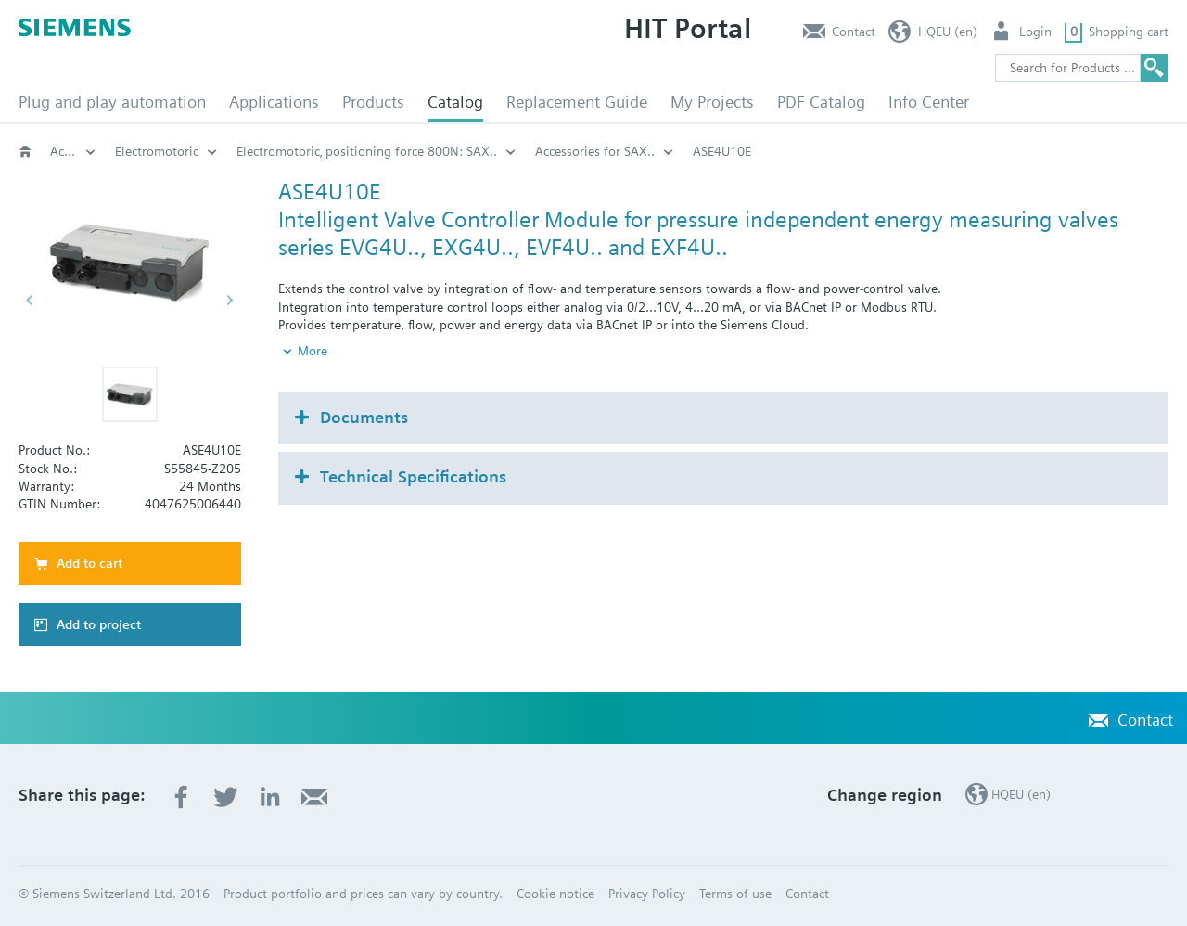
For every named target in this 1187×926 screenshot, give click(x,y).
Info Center (928, 101)
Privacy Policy (646, 893)
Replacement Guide (576, 101)
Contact (853, 31)
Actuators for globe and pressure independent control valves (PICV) (73, 151)
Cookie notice (555, 893)
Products (373, 101)
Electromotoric (156, 151)
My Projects (712, 101)
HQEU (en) (947, 31)
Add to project (99, 624)
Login (1035, 31)
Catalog (455, 101)
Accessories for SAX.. (595, 151)
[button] (130, 394)
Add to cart (89, 563)
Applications (274, 101)
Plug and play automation (112, 101)
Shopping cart (1128, 31)
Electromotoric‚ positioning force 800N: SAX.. (366, 151)
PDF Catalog (821, 101)
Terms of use (735, 893)
